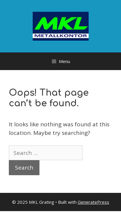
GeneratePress (93, 202)
